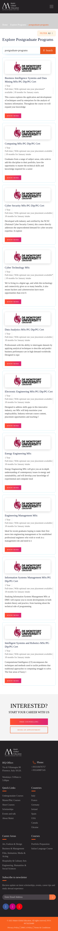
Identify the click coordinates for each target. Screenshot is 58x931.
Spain (33, 814)
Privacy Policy (13, 927)
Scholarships (7, 809)
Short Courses (8, 805)
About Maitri (8, 818)
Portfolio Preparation (40, 844)
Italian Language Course (42, 848)
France (34, 800)
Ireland (34, 809)
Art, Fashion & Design (12, 844)
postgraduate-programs (39, 25)
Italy (33, 796)
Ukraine (34, 827)
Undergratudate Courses (12, 796)
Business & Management (13, 848)
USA (33, 818)
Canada (34, 823)
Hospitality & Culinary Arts (14, 861)
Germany (35, 805)
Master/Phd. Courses (11, 800)
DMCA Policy (26, 927)
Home (5, 25)
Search (48, 50)
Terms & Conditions (42, 927)
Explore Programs (18, 25)
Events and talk (9, 814)
